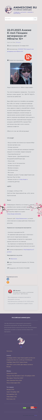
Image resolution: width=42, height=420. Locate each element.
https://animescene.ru (22, 218)
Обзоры (30, 12)
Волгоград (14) (11, 399)
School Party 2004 (12, 373)
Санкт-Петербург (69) (13, 392)
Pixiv (35, 415)
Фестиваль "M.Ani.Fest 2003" (15, 378)
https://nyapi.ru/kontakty (14, 214)
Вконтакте (14, 259)
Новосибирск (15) (12, 396)
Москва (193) (10, 389)
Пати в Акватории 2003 (13, 383)
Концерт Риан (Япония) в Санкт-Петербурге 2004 (21, 376)
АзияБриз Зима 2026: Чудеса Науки (17, 362)
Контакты (17, 13)
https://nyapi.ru (23, 179)
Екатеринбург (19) (12, 394)
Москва (18, 42)
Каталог (23, 12)
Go (35, 18)
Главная (16, 12)
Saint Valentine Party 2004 (14, 380)
